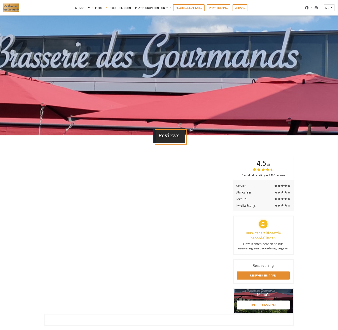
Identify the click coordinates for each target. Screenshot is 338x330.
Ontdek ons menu (263, 305)
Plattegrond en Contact (153, 8)
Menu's (83, 8)
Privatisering (218, 8)
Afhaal (240, 8)
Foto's (99, 8)
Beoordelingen (120, 8)
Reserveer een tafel (189, 8)
